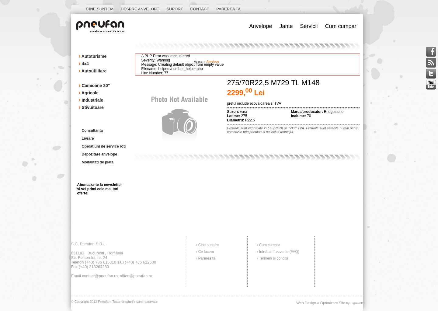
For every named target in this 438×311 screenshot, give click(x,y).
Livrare (88, 138)
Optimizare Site (332, 303)
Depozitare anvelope (99, 154)
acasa (198, 61)
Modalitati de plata (98, 162)
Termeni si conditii (273, 258)
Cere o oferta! (335, 164)
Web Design (306, 303)
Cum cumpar (269, 245)
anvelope (213, 61)
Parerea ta (206, 258)
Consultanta (92, 130)
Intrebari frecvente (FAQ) (279, 252)
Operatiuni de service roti (104, 146)
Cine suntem (208, 245)
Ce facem (206, 252)
